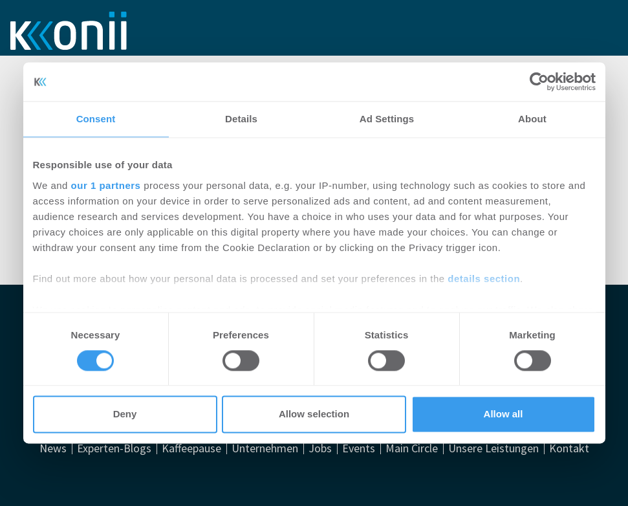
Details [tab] (241, 118)
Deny (125, 414)
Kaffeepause (191, 448)
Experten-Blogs (114, 448)
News (53, 448)
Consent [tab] (96, 118)
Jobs (320, 448)
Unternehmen (265, 448)
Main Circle (411, 448)
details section (484, 278)
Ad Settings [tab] (387, 118)
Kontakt (569, 448)
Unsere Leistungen (493, 448)
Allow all (503, 414)
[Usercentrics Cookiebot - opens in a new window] (539, 81)
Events (358, 448)
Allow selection (314, 414)
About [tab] (532, 118)
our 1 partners (106, 185)
